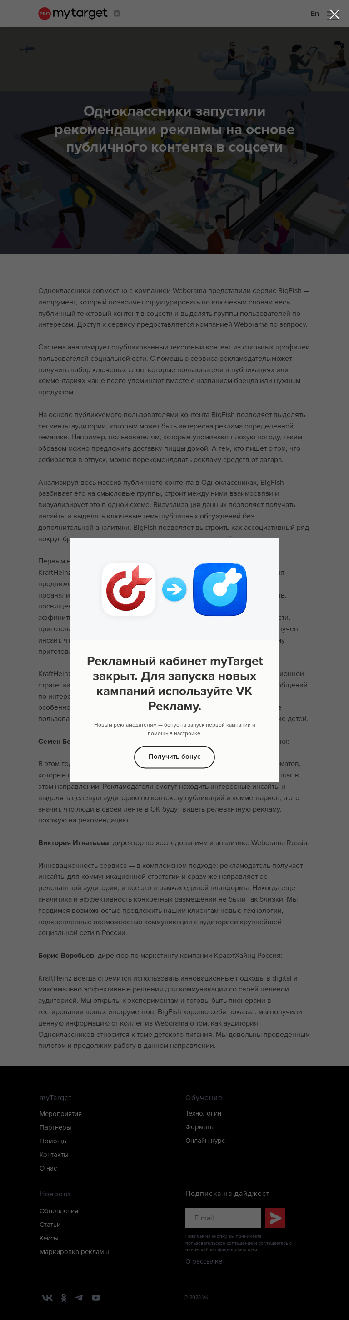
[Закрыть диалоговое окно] (334, 14)
